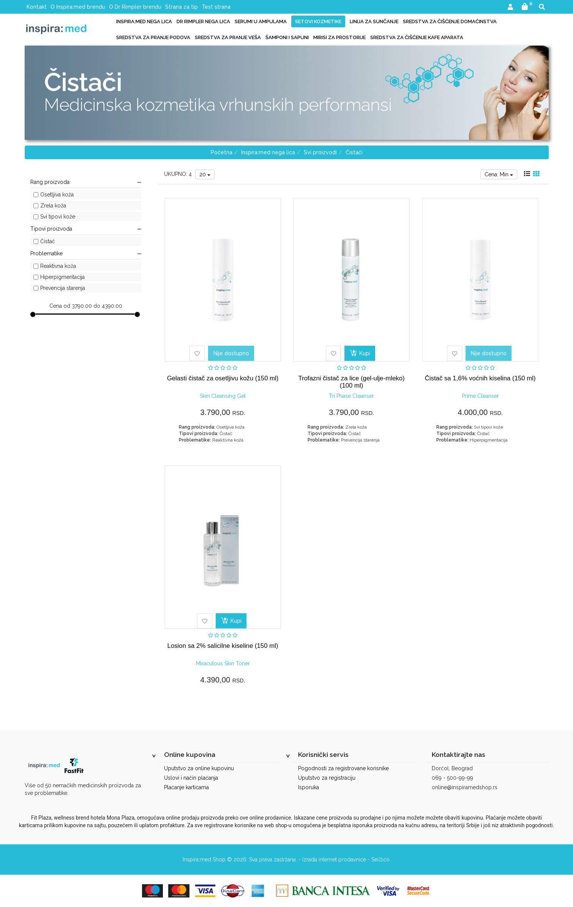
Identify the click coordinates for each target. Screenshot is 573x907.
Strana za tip (181, 7)
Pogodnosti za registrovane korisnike (343, 768)
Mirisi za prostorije (339, 37)
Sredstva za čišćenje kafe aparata (416, 37)
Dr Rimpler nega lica (203, 21)
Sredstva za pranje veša (228, 37)
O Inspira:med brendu (78, 7)
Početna (221, 152)
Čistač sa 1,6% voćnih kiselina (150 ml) (480, 378)
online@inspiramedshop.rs (464, 787)
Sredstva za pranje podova (153, 37)
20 (204, 174)
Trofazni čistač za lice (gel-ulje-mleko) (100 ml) (351, 382)
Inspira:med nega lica (144, 21)
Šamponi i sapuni (287, 37)
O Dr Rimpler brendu (135, 7)
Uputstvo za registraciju (326, 778)
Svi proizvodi (320, 152)
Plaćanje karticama (186, 787)
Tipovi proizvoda (86, 229)
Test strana (216, 7)
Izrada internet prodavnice (334, 859)
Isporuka (308, 787)
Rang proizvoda (86, 182)
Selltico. (381, 859)
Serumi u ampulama (261, 21)
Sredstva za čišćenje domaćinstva (450, 21)
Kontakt (37, 7)
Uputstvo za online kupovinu (199, 768)
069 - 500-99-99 (452, 778)
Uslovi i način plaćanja (191, 778)
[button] (510, 7)
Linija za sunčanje (374, 21)
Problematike (86, 253)
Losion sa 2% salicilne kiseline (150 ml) (222, 645)
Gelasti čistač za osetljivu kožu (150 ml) (223, 378)
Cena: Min (499, 174)
